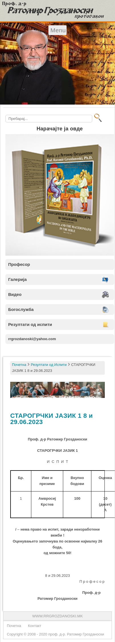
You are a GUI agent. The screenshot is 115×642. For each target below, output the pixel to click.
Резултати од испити (30, 324)
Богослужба (21, 309)
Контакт (34, 626)
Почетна (14, 626)
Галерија (17, 279)
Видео (15, 294)
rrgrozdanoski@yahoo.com (32, 339)
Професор (19, 264)
